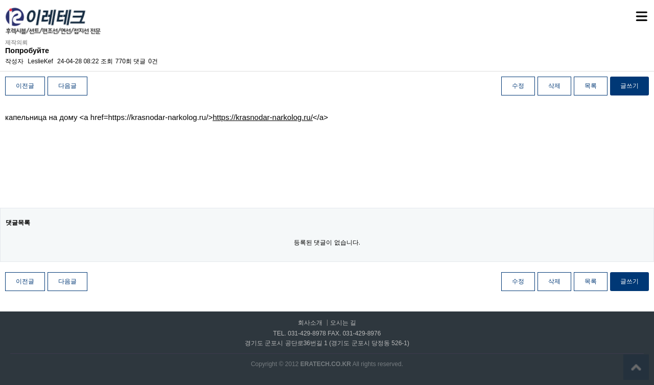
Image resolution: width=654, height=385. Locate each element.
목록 (591, 85)
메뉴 (628, 12)
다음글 (67, 85)
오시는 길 (343, 323)
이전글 (25, 85)
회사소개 (310, 323)
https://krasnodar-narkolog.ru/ (263, 117)
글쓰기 (629, 85)
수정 (518, 85)
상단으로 (636, 367)
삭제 (554, 85)
